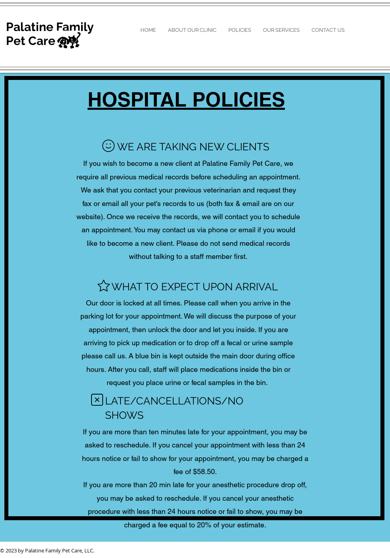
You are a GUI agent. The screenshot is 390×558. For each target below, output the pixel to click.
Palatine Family (50, 27)
